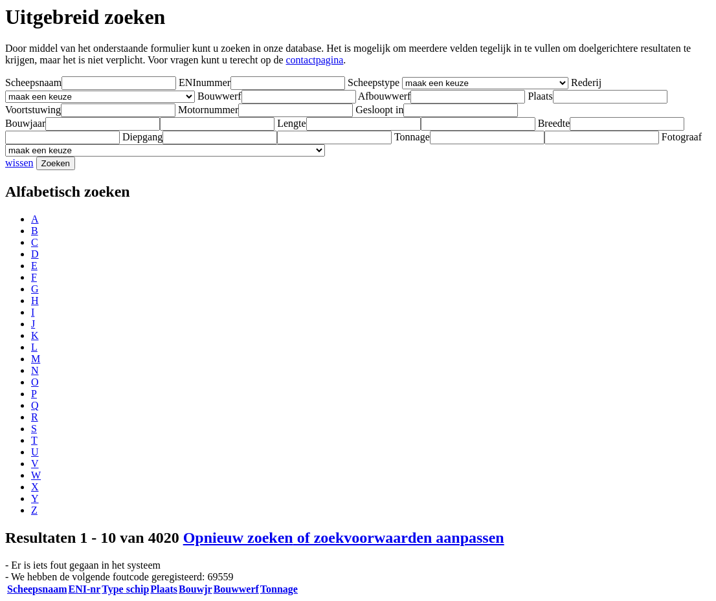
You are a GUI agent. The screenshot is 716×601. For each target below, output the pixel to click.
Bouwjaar (25, 123)
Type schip (125, 589)
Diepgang (142, 136)
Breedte (554, 123)
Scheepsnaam (33, 82)
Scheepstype (373, 82)
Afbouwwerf (384, 96)
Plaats (540, 96)
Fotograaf (682, 136)
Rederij (586, 82)
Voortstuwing (33, 109)
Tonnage (412, 136)
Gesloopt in (379, 109)
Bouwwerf (219, 96)
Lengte (291, 123)
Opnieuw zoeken (343, 537)
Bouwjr (195, 589)
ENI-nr (84, 589)
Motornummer (208, 109)
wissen (19, 162)
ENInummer (204, 82)
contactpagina (315, 59)
